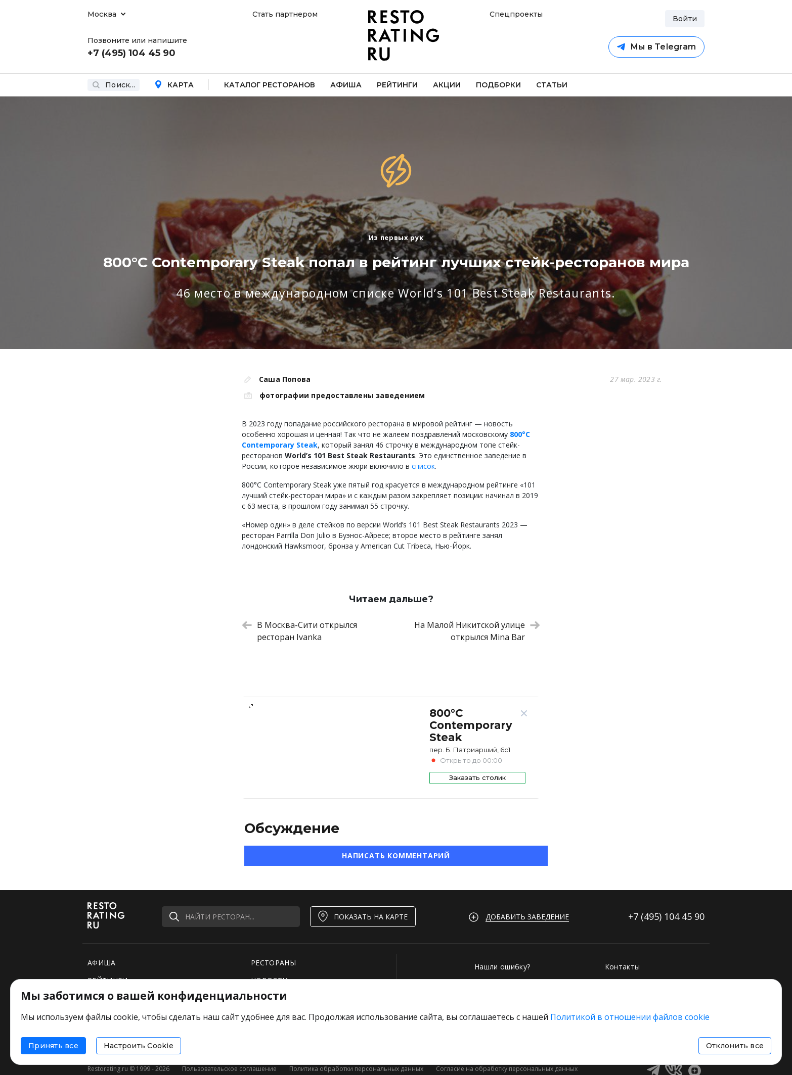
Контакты (622, 966)
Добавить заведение (527, 916)
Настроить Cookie (138, 1045)
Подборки (498, 84)
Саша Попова (285, 379)
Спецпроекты (515, 14)
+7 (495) (666, 916)
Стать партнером (285, 14)
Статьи (551, 84)
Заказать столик (477, 777)
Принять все (53, 1045)
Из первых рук (396, 237)
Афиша (346, 84)
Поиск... (113, 84)
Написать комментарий (396, 855)
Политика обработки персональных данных (356, 1068)
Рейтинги (397, 84)
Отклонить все (735, 1045)
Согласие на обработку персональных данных (507, 1068)
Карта (174, 84)
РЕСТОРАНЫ (273, 962)
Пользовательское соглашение (229, 1068)
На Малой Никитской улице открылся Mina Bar (477, 631)
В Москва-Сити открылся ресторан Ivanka (299, 631)
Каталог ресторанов (269, 84)
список (423, 466)
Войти (685, 18)
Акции (447, 84)
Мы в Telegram (656, 47)
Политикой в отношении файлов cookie (630, 1016)
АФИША (101, 962)
